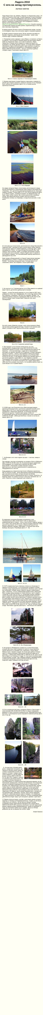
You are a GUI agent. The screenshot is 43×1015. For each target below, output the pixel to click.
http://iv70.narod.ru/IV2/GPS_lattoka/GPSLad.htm (16, 24)
